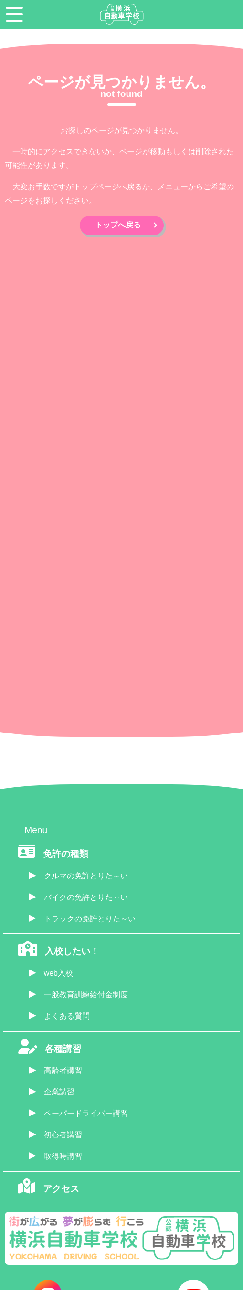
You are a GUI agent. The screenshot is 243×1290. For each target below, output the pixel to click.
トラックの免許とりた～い (90, 919)
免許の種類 (65, 854)
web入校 (58, 973)
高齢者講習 (63, 1070)
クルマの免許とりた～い (86, 876)
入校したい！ (72, 951)
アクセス (61, 1189)
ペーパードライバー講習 (86, 1113)
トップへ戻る (118, 225)
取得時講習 (63, 1156)
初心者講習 (63, 1135)
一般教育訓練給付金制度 (86, 995)
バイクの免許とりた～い (86, 897)
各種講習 (63, 1049)
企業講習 (59, 1092)
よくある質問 (67, 1016)
